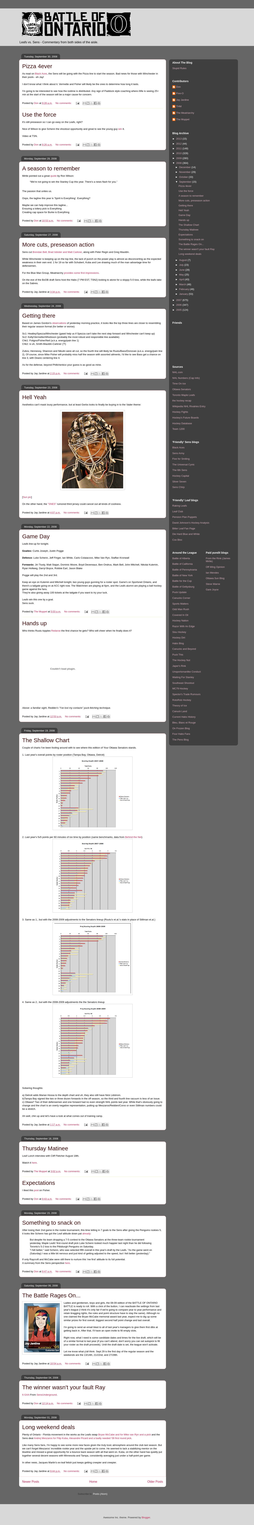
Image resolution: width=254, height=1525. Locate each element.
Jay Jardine (182, 99)
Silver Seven (179, 481)
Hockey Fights (180, 411)
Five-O (180, 93)
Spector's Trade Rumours (186, 694)
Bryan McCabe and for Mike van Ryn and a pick (124, 1434)
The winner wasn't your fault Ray (63, 1387)
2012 (179, 143)
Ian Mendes (212, 572)
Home (93, 1481)
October (184, 177)
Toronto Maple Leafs (183, 395)
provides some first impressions (81, 272)
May (182, 274)
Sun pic (27, 497)
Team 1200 (178, 428)
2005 (179, 309)
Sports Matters (180, 603)
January (184, 294)
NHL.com (177, 372)
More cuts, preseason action (58, 244)
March (183, 284)
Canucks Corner (181, 598)
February (184, 289)
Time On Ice (179, 383)
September (185, 181)
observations (59, 323)
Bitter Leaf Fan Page (183, 528)
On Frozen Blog (181, 728)
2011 (179, 148)
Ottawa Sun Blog (215, 578)
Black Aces (41, 73)
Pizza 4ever (37, 66)
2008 (179, 163)
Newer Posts (30, 1481)
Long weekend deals (48, 1427)
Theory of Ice (179, 705)
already (86, 1233)
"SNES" (52, 504)
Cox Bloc (177, 539)
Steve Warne (213, 584)
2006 (179, 304)
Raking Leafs (179, 505)
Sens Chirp (178, 487)
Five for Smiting (181, 458)
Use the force (39, 114)
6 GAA (25, 1394)
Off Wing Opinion (215, 567)
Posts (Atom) (100, 1493)
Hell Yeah (34, 397)
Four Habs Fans (181, 733)
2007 (179, 300)
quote (53, 175)
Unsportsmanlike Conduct (186, 671)
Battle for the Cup (182, 580)
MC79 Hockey (180, 688)
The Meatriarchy (185, 112)
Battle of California (182, 563)
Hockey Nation (180, 620)
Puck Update (179, 592)
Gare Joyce (212, 589)
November (185, 172)
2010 (179, 153)
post (36, 1190)
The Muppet (182, 119)
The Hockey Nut (181, 660)
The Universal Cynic (183, 464)
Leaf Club (177, 511)
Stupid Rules (179, 68)
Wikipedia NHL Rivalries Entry (188, 406)
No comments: (63, 103)
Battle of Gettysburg (183, 586)
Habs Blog (178, 643)
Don (178, 86)
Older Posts (155, 1481)
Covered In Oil (180, 615)
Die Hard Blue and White (186, 534)
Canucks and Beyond (184, 648)
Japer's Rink (179, 665)
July (181, 264)
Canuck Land (179, 711)
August (183, 260)
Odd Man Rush (180, 609)
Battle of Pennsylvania (184, 569)
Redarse (56, 630)
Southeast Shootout (183, 683)
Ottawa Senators (181, 389)
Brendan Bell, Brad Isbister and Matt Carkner (57, 252)
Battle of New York (182, 575)
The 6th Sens (179, 470)
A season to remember (51, 168)
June (182, 269)
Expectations (38, 1183)
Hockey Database (182, 423)
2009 (179, 158)
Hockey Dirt (178, 637)
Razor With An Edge (183, 626)
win (120, 128)
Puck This (177, 654)
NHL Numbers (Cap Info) (186, 378)
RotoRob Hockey (181, 700)
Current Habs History (183, 716)
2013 (179, 138)
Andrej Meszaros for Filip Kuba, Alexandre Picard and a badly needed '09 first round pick (82, 1438)
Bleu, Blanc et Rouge (184, 722)
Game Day (36, 536)
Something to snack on (51, 1222)
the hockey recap (181, 400)
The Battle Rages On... (51, 1295)
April (182, 279)
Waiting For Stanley (183, 677)
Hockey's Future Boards (185, 417)
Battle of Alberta (181, 558)
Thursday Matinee (45, 1148)
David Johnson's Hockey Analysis (190, 522)
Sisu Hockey (179, 632)
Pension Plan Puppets (184, 517)
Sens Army (178, 453)
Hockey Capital (180, 475)
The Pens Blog (180, 739)
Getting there (38, 315)
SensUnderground (47, 1394)
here (34, 1162)
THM (179, 106)
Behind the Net (133, 837)
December (185, 167)
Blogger (146, 1517)
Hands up (34, 623)
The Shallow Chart (45, 740)
